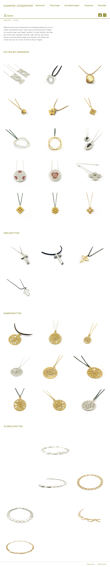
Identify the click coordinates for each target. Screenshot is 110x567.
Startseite (7, 20)
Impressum (90, 564)
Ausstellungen (71, 5)
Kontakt (102, 5)
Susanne (88, 5)
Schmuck (40, 5)
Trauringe (55, 5)
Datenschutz (102, 564)
